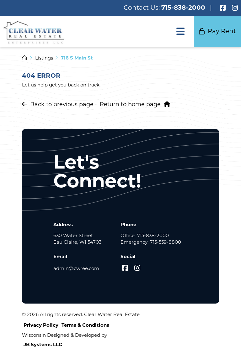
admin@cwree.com (76, 268)
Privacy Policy (41, 325)
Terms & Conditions (85, 325)
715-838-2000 (183, 7)
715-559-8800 (165, 242)
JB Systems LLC (43, 344)
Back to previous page (58, 104)
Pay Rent (217, 31)
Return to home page (135, 104)
